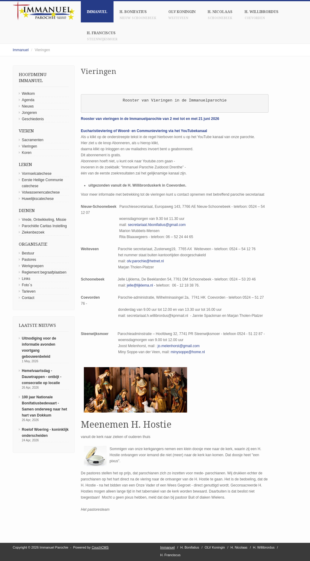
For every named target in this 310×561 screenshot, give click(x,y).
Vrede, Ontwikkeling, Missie (44, 219)
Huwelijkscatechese (38, 199)
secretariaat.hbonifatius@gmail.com (157, 225)
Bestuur (28, 253)
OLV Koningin (182, 15)
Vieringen (29, 146)
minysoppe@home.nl (188, 352)
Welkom (28, 93)
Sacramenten (32, 140)
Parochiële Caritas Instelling (44, 226)
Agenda (28, 100)
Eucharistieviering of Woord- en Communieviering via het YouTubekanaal (144, 131)
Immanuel (97, 12)
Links (26, 279)
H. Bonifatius (138, 15)
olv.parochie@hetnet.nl (145, 261)
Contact (28, 298)
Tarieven (28, 291)
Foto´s (27, 285)
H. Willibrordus (262, 15)
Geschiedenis (33, 119)
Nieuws (28, 106)
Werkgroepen (33, 266)
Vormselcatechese (36, 173)
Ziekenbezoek (33, 232)
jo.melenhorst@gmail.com (178, 346)
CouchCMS (100, 547)
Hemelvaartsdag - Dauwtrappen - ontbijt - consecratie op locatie (41, 377)
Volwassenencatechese (41, 192)
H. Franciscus (102, 36)
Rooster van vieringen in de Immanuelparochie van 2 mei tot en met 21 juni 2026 (150, 119)
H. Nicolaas (220, 15)
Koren (26, 153)
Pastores (29, 259)
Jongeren (29, 113)
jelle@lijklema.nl (140, 285)
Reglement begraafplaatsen (44, 272)
